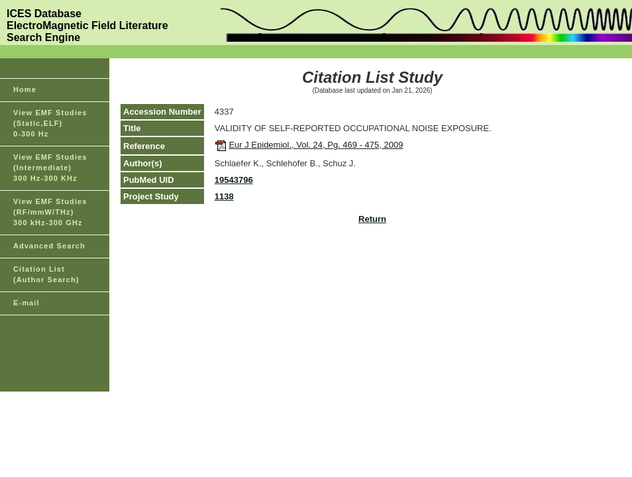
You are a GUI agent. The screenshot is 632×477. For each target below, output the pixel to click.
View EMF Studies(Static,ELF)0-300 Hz (50, 123)
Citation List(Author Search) (46, 274)
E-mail (26, 303)
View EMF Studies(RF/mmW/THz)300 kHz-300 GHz (50, 212)
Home (24, 89)
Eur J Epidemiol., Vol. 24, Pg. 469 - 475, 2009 (316, 145)
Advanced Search (49, 246)
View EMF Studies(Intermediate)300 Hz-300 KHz (50, 167)
